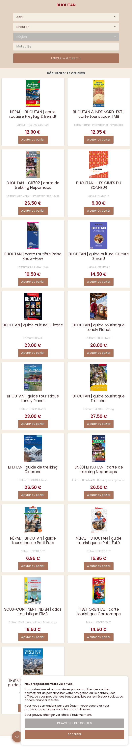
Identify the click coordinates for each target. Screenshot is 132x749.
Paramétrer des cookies (74, 723)
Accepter (74, 734)
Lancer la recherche (66, 58)
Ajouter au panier (32, 140)
